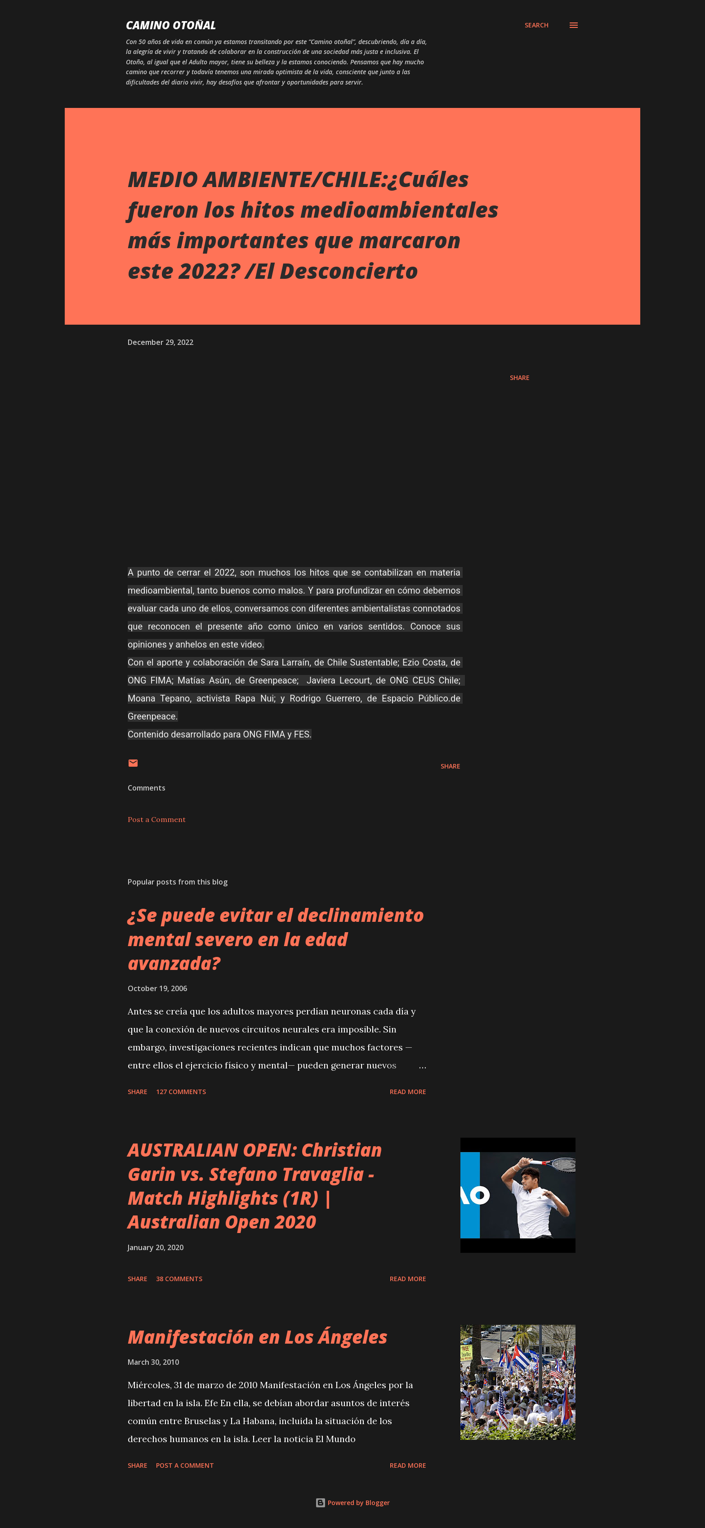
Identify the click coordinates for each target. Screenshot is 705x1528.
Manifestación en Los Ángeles (258, 1336)
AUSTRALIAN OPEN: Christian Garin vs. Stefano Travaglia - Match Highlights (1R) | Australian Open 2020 (255, 1185)
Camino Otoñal (171, 25)
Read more (408, 1091)
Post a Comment (157, 819)
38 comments (179, 1278)
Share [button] (520, 377)
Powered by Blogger (352, 1502)
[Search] (537, 25)
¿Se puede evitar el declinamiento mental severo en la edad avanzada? (276, 939)
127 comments (181, 1091)
